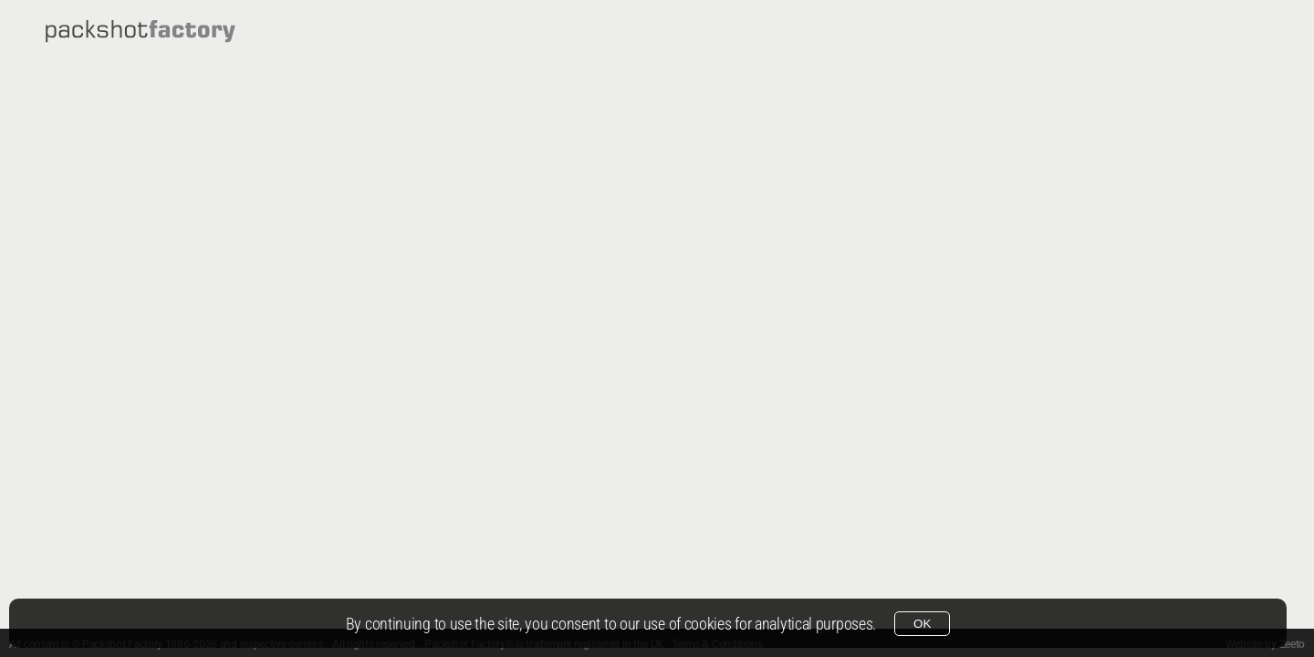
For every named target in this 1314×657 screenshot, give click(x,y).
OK (922, 624)
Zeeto (1292, 644)
